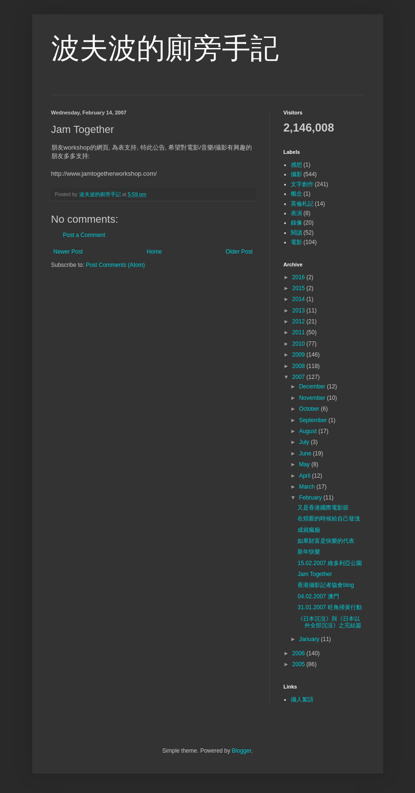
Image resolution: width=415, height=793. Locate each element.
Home (154, 251)
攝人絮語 (302, 699)
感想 (296, 164)
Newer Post (68, 251)
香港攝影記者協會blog (325, 585)
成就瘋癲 (308, 530)
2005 (299, 664)
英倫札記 (302, 203)
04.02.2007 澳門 (318, 596)
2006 (299, 653)
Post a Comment (84, 235)
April (305, 475)
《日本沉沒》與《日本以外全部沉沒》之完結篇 (329, 622)
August (308, 431)
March (307, 486)
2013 (299, 310)
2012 (299, 321)
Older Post (239, 251)
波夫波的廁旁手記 (165, 48)
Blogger (241, 750)
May (305, 464)
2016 (299, 277)
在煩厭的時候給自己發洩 (328, 518)
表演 (296, 213)
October (310, 409)
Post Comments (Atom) (115, 265)
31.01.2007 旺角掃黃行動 (329, 607)
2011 (299, 332)
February (311, 497)
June (306, 453)
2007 (299, 377)
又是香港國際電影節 (323, 507)
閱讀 (296, 232)
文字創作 (302, 184)
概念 (296, 193)
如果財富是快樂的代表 (325, 541)
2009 (299, 354)
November (313, 398)
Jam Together (314, 574)
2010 (299, 343)
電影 (296, 242)
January (310, 639)
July (305, 442)
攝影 (296, 174)
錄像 (296, 222)
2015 (299, 288)
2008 (299, 366)
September (313, 420)
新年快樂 (308, 551)
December (313, 386)
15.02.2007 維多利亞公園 (329, 563)
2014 (299, 299)
